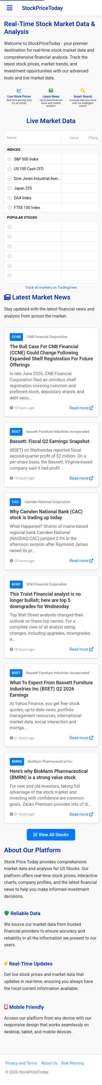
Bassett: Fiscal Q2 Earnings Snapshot (50, 441)
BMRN (17, 761)
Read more (81, 408)
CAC (15, 502)
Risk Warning (72, 1063)
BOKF (16, 584)
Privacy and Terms (21, 1063)
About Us (49, 1063)
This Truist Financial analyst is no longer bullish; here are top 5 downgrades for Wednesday (45, 600)
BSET (16, 432)
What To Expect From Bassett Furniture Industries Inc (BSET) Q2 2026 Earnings (51, 689)
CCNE (16, 337)
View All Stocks (51, 834)
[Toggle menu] (9, 8)
